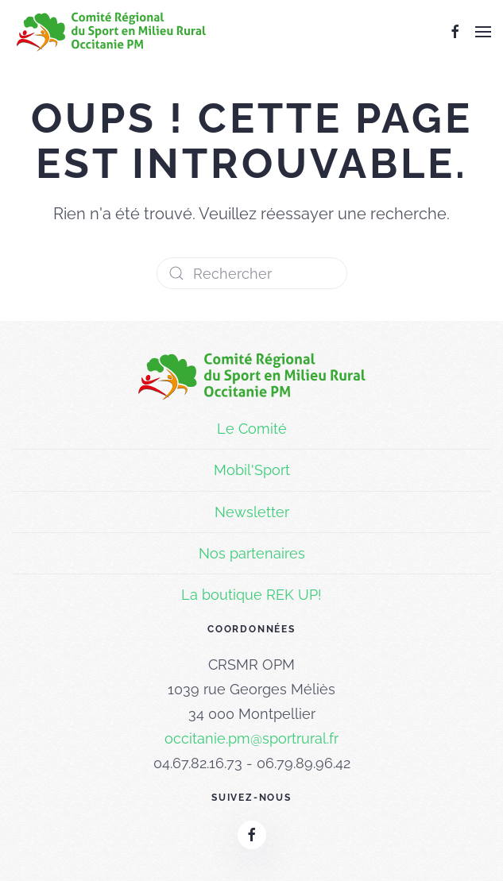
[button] (483, 32)
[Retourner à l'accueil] (111, 32)
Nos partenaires (252, 553)
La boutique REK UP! (251, 594)
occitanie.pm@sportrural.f (249, 738)
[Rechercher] (252, 273)
